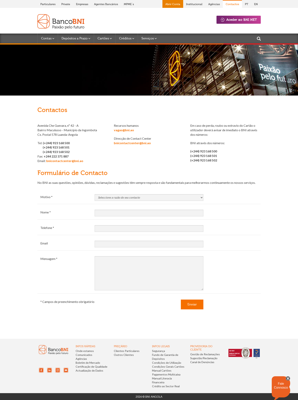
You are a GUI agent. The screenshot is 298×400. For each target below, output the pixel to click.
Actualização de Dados (89, 370)
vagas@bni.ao (124, 130)
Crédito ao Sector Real (166, 386)
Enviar (192, 304)
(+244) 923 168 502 (56, 152)
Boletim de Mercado (88, 362)
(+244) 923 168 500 (56, 143)
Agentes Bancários (106, 4)
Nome (44, 212)
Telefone (46, 228)
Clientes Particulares (126, 351)
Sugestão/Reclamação (203, 358)
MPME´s (129, 4)
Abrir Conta (172, 4)
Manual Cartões (161, 370)
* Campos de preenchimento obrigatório (67, 301)
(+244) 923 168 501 (56, 147)
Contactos (232, 4)
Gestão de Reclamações (205, 354)
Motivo (45, 197)
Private (65, 4)
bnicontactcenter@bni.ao (64, 161)
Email (44, 243)
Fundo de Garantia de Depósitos (165, 356)
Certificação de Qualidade (91, 366)
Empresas (82, 4)
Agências (214, 4)
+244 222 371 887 (56, 156)
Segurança (158, 351)
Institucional (194, 4)
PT (246, 4)
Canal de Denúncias (202, 362)
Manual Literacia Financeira (162, 380)
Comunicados (84, 354)
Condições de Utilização (166, 362)
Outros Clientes (124, 354)
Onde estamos (85, 351)
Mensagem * (48, 259)
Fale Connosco (281, 385)
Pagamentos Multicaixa (166, 374)
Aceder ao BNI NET (238, 20)
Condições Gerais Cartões (168, 366)
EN (256, 4)
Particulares (47, 4)
